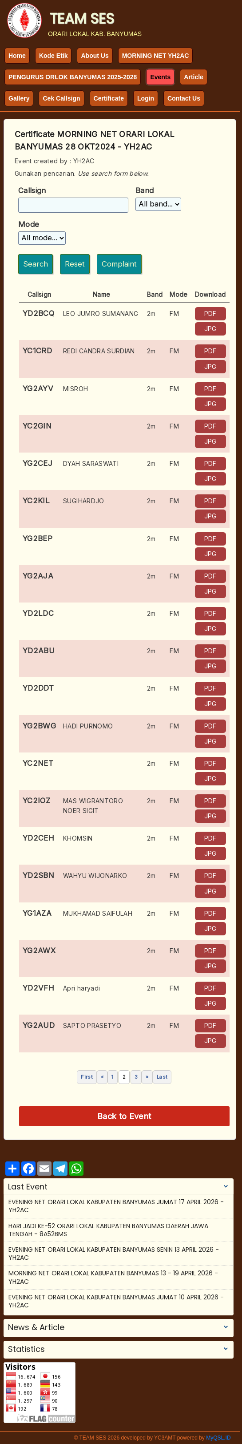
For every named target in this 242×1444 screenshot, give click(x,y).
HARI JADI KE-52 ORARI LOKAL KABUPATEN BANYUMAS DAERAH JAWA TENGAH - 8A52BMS (108, 1230)
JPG (210, 328)
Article (193, 77)
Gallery (18, 98)
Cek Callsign (61, 98)
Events (160, 77)
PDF (210, 313)
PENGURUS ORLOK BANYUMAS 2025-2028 (72, 77)
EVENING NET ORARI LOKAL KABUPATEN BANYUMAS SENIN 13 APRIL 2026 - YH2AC (113, 1253)
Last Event (28, 1187)
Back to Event (124, 1116)
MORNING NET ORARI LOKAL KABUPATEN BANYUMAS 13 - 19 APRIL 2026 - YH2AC (113, 1277)
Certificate (109, 98)
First (87, 1077)
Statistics (26, 1349)
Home (17, 55)
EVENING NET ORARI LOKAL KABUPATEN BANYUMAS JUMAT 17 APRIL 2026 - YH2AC (116, 1205)
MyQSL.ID (218, 1438)
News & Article (36, 1327)
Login (145, 98)
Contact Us (183, 98)
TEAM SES (82, 18)
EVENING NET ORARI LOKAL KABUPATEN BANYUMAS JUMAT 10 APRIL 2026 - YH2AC (116, 1301)
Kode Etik (53, 55)
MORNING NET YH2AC (155, 55)
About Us (94, 55)
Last (162, 1077)
